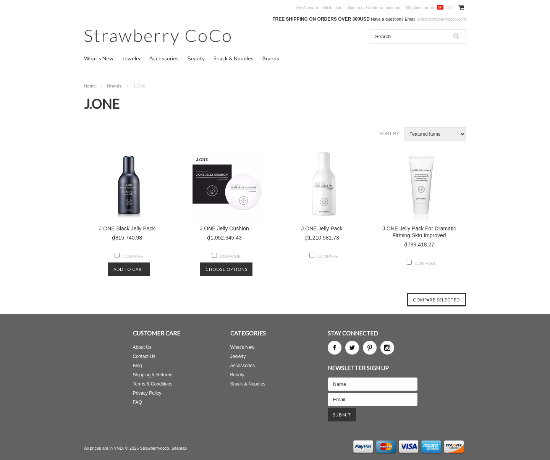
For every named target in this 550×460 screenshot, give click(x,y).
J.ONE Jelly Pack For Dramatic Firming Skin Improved (419, 231)
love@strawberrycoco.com (441, 19)
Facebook (334, 348)
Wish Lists (332, 7)
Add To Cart (129, 269)
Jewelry (131, 58)
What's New (98, 58)
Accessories (164, 58)
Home (90, 86)
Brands (270, 58)
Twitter (352, 348)
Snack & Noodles (234, 58)
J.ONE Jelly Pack (321, 228)
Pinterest (370, 348)
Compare (133, 256)
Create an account (383, 7)
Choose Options (226, 269)
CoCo (158, 35)
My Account (307, 7)
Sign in (353, 7)
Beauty (196, 58)
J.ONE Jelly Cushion (224, 228)
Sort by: (389, 133)
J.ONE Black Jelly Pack (127, 228)
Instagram (387, 348)
